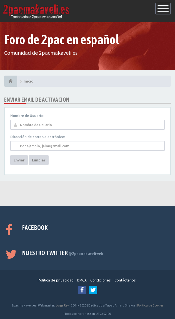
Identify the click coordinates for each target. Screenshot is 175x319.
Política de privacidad (56, 280)
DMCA (82, 280)
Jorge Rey (62, 305)
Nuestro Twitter (62, 252)
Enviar (19, 160)
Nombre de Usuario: (27, 115)
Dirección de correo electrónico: (37, 136)
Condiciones (100, 280)
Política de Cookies (150, 305)
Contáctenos (125, 280)
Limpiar (38, 160)
